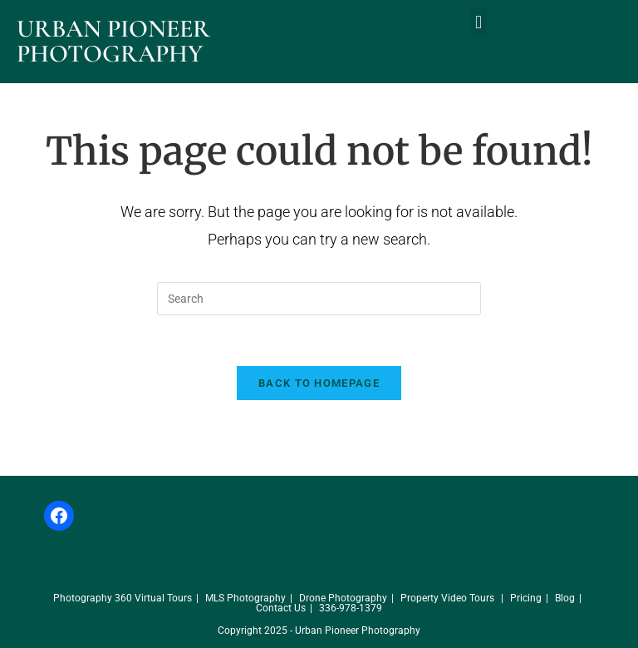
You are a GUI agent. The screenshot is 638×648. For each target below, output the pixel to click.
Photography (82, 598)
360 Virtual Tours (153, 598)
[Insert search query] (319, 298)
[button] (478, 22)
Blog (565, 598)
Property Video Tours (447, 598)
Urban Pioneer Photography (113, 41)
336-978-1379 (350, 608)
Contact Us (281, 608)
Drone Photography (343, 598)
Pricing (526, 598)
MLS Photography (245, 598)
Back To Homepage (319, 383)
